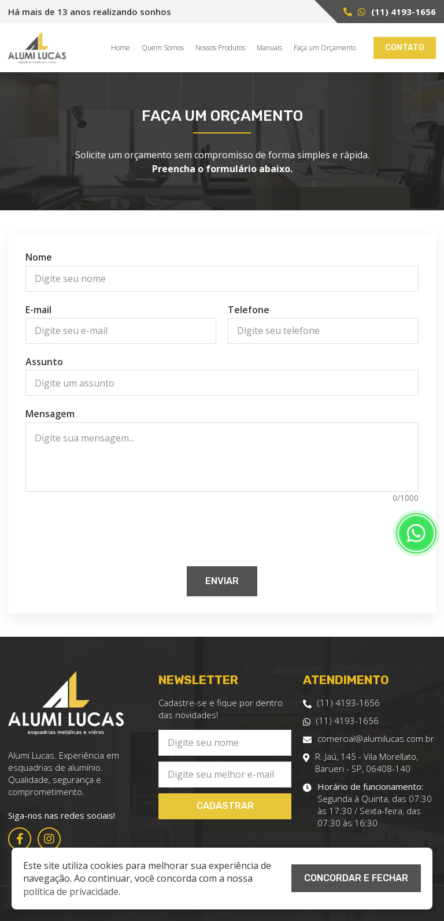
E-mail (38, 309)
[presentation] (222, 528)
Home (120, 47)
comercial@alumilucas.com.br (368, 739)
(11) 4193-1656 (403, 11)
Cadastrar (225, 805)
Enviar (222, 580)
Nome (38, 257)
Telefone (248, 309)
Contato (404, 48)
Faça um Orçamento (325, 47)
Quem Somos (163, 47)
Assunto (44, 361)
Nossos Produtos (220, 47)
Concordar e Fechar (356, 877)
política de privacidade (71, 891)
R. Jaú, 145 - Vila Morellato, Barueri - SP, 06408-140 (360, 763)
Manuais (269, 47)
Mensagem (50, 413)
